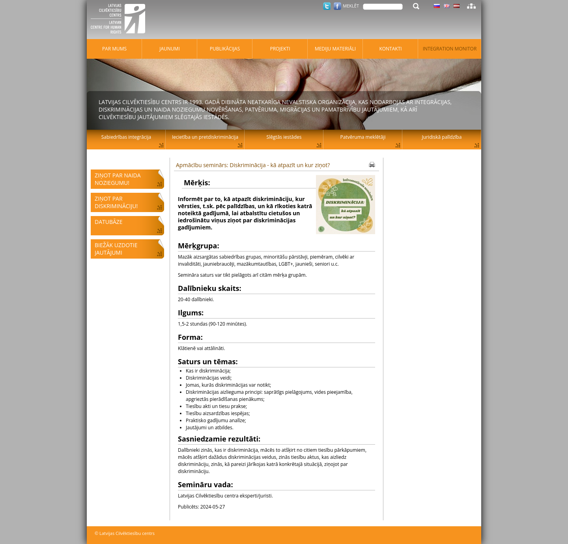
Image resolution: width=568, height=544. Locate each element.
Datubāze (109, 221)
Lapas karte (471, 6)
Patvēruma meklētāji (363, 137)
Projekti (280, 48)
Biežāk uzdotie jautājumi (116, 248)
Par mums (114, 48)
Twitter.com (327, 6)
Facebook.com (337, 6)
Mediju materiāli (335, 48)
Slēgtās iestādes (284, 137)
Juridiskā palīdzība (442, 137)
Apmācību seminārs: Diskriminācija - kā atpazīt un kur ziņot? (253, 165)
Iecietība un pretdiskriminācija (205, 137)
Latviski (457, 6)
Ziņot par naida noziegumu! (118, 178)
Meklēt (351, 6)
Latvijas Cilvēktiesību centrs (120, 19)
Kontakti (390, 48)
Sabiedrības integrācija (126, 137)
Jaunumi (169, 48)
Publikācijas (225, 48)
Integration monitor (450, 48)
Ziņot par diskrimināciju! (116, 202)
